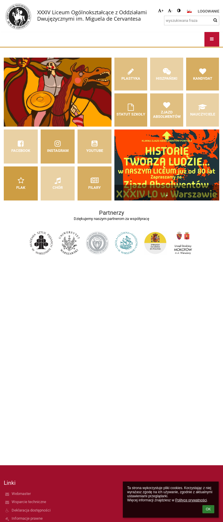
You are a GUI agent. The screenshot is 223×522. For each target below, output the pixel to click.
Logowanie (208, 11)
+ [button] (160, 10)
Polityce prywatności (191, 500)
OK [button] (208, 509)
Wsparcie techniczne (29, 502)
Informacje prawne (27, 518)
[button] (189, 11)
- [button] (170, 10)
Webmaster (21, 493)
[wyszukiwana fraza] (191, 20)
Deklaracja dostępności (31, 510)
